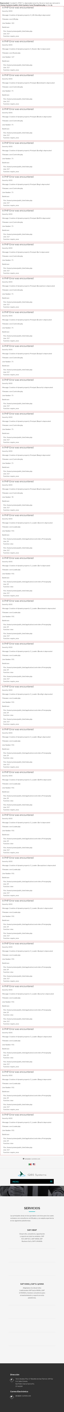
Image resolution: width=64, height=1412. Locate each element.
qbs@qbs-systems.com (32, 1159)
